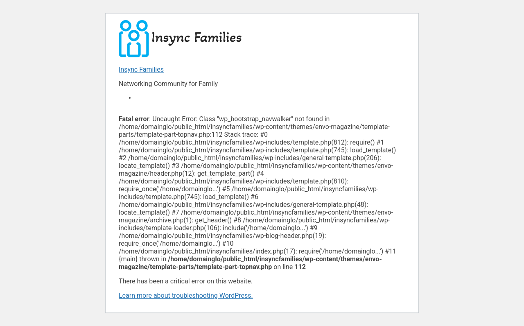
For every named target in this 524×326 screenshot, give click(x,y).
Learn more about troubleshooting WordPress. (186, 295)
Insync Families (141, 69)
